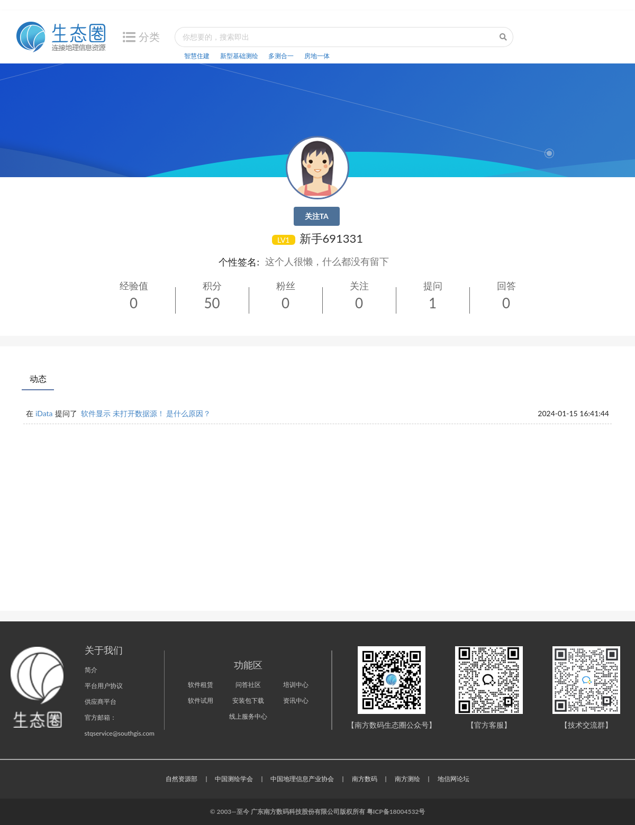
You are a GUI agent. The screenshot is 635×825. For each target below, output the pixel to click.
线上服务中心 (248, 716)
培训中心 (296, 685)
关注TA (317, 216)
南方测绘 (407, 779)
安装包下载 (248, 700)
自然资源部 (181, 779)
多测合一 (281, 56)
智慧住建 (197, 56)
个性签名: (239, 261)
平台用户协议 (104, 686)
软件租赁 (200, 685)
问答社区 (248, 685)
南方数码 (364, 779)
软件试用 (200, 700)
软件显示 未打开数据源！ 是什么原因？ (146, 413)
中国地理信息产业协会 (302, 779)
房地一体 (317, 56)
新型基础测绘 (239, 56)
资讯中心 (296, 700)
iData (44, 413)
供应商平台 (100, 701)
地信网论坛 (453, 779)
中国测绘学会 (234, 779)
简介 (91, 670)
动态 (38, 378)
